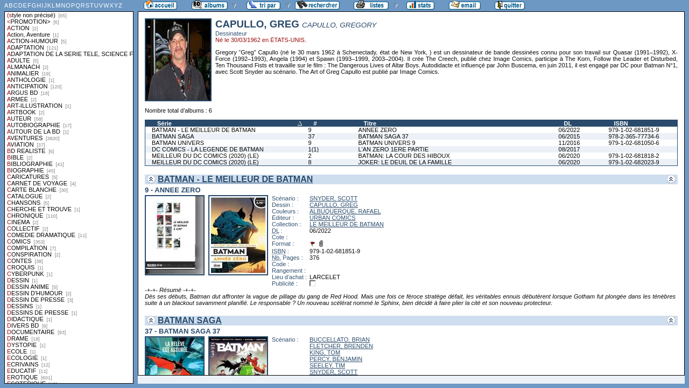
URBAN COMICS (333, 217)
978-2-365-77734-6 (633, 136)
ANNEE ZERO (377, 130)
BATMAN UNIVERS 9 (387, 143)
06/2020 (569, 156)
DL (568, 123)
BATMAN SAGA (173, 136)
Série (164, 123)
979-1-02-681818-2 (633, 156)
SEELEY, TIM (327, 365)
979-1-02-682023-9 (633, 162)
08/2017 (569, 149)
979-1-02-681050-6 (633, 143)
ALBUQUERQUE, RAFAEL (345, 211)
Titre (370, 123)
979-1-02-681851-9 (633, 130)
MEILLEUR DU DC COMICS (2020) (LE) (205, 156)
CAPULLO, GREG (334, 205)
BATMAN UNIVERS (178, 143)
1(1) (313, 149)
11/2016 (569, 143)
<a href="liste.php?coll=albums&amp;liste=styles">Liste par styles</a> (68, 192)
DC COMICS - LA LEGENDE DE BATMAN (208, 149)
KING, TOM (325, 352)
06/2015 (569, 136)
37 (311, 136)
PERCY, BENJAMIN (336, 359)
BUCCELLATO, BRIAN (340, 339)
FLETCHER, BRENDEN (341, 346)
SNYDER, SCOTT (333, 198)
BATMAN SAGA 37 (383, 136)
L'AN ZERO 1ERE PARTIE (393, 149)
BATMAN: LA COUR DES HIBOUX (404, 156)
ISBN (621, 123)
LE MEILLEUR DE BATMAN (347, 224)
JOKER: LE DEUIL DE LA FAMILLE (405, 162)
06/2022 (569, 130)
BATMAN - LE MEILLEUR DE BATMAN (204, 130)
